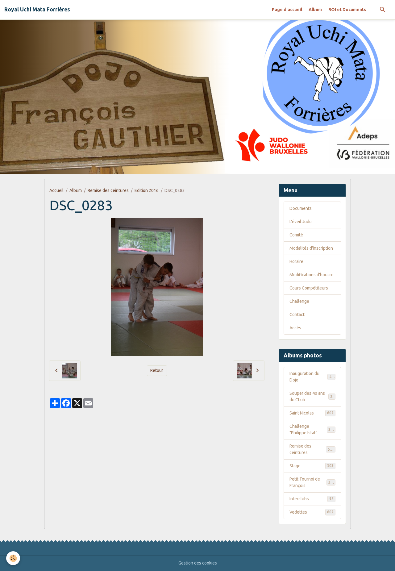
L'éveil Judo (300, 221)
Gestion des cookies (197, 563)
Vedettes (312, 512)
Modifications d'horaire (311, 274)
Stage (312, 466)
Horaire (296, 261)
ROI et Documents (347, 9)
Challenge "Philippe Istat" (312, 429)
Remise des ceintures (108, 190)
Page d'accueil (287, 9)
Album (315, 9)
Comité (296, 234)
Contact (297, 314)
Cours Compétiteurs (308, 288)
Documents (300, 208)
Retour (156, 370)
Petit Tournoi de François (312, 482)
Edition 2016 (147, 190)
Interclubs (312, 499)
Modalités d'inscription (311, 248)
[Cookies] (13, 558)
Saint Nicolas (312, 413)
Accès (295, 327)
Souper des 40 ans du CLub (312, 396)
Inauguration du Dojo (312, 376)
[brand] (37, 10)
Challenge (299, 301)
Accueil (56, 190)
